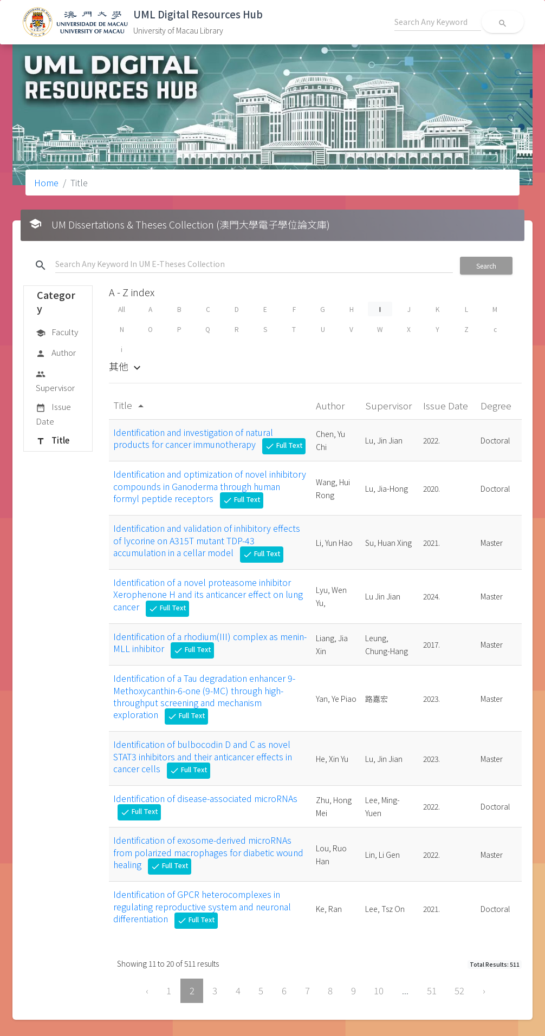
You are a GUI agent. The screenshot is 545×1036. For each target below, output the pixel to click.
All (121, 309)
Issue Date (53, 413)
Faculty (57, 332)
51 (432, 990)
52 (459, 990)
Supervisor (55, 380)
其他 (126, 366)
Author (56, 353)
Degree (497, 405)
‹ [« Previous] (147, 990)
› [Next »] (484, 990)
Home (46, 182)
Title (52, 441)
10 (379, 990)
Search (486, 265)
